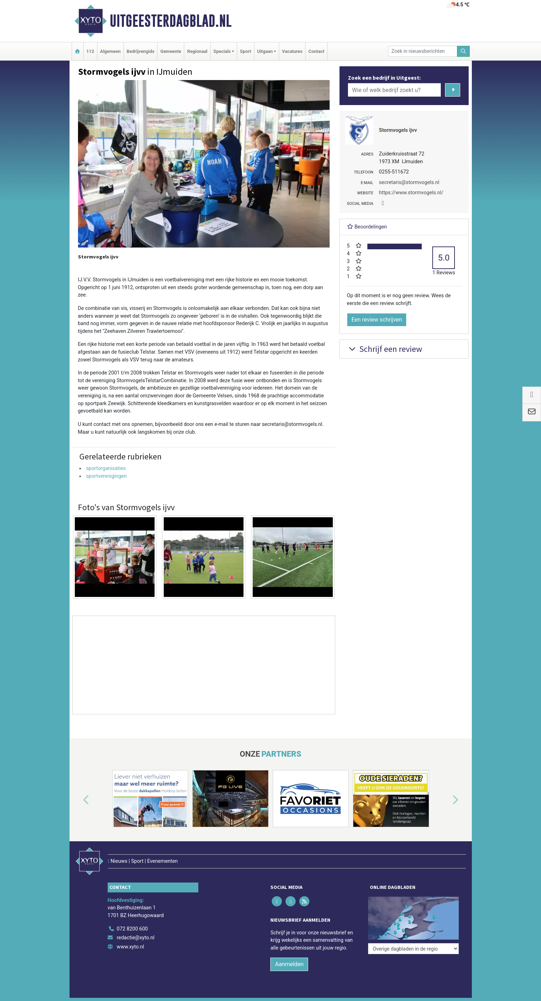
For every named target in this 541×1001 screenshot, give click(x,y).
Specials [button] (222, 51)
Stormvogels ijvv (398, 130)
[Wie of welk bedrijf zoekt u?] (394, 90)
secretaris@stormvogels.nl (409, 182)
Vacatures (292, 51)
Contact (316, 51)
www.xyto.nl (130, 947)
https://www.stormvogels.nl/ (411, 193)
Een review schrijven (376, 319)
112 (90, 51)
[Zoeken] (463, 51)
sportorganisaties (106, 468)
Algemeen (110, 51)
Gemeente (170, 51)
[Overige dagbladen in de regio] (413, 948)
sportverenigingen (106, 476)
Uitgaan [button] (265, 51)
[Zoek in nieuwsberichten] (422, 51)
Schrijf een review (384, 348)
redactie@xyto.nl (136, 938)
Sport (245, 51)
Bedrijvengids (141, 51)
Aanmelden (289, 964)
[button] (78, 800)
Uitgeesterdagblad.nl (171, 20)
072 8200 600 (132, 929)
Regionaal (197, 51)
